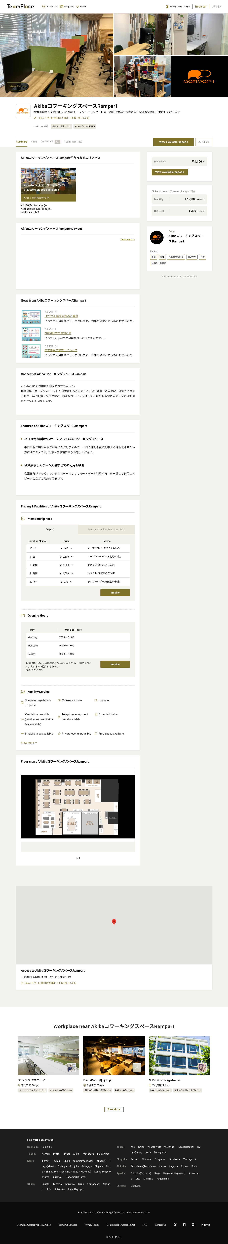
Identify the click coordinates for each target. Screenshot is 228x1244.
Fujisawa (57, 1177)
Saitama (70, 1177)
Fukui (81, 1184)
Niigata (45, 1184)
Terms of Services (68, 1225)
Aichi (70, 1189)
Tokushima (137, 1166)
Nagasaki (168, 1173)
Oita (138, 1178)
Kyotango (169, 1147)
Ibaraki (45, 1161)
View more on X (127, 239)
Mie (133, 1147)
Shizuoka (59, 1189)
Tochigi (56, 1161)
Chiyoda (99, 1166)
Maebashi (87, 1161)
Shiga (141, 1147)
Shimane (146, 1159)
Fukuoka (135, 1173)
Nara (148, 1152)
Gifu (49, 1189)
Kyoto (151, 1147)
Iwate (56, 1154)
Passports (66, 7)
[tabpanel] (114, 577)
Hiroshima (174, 1159)
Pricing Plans (174, 6)
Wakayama (160, 1152)
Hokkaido (47, 1147)
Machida (85, 1171)
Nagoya (78, 1189)
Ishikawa (70, 1184)
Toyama (57, 1184)
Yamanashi (93, 1184)
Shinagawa (52, 1171)
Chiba (67, 1161)
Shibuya (62, 1166)
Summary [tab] (21, 141)
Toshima (65, 1171)
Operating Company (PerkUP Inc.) (34, 1225)
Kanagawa (100, 1171)
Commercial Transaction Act (121, 1225)
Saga (157, 1173)
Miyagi (66, 1154)
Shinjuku (74, 1166)
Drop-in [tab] (49, 529)
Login (187, 7)
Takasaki (100, 1161)
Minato (51, 1166)
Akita (76, 1154)
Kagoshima (163, 1178)
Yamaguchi (189, 1159)
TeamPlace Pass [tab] (73, 141)
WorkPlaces (49, 7)
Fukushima (103, 1154)
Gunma (77, 1161)
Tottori (134, 1159)
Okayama (160, 1159)
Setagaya (87, 1166)
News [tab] (34, 141)
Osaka (181, 1147)
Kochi (195, 1166)
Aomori (46, 1154)
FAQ (145, 1225)
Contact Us (160, 1225)
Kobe (138, 1152)
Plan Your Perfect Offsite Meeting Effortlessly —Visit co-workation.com (114, 1212)
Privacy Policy (92, 1225)
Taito (75, 1171)
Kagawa (173, 1166)
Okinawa (135, 1185)
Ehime (184, 1166)
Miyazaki (148, 1178)
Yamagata (88, 1154)
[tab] (50, 142)
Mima (162, 1166)
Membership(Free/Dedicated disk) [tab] (106, 529)
